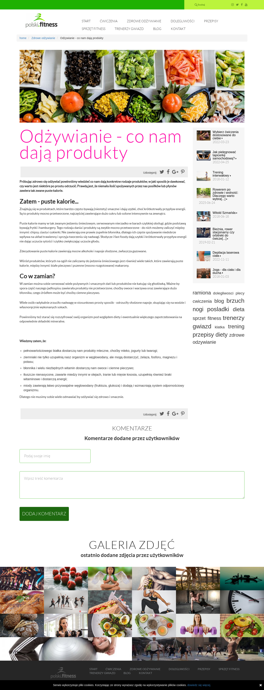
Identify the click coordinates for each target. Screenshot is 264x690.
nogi (198, 309)
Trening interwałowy (222, 174)
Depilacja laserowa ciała (226, 254)
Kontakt (178, 29)
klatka (220, 327)
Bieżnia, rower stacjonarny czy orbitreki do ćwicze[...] (223, 234)
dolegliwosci (223, 293)
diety (221, 334)
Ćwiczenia (108, 21)
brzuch (235, 300)
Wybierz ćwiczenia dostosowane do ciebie (226, 135)
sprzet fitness (207, 318)
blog (219, 301)
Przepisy (211, 21)
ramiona (202, 292)
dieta (238, 309)
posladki (218, 309)
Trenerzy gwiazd (129, 29)
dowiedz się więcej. (199, 685)
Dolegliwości (183, 21)
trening (236, 326)
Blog (157, 29)
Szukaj (201, 4)
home (23, 38)
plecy (240, 293)
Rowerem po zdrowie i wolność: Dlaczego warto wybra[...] (225, 194)
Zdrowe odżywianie (144, 21)
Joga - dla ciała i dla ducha (227, 271)
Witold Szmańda (225, 212)
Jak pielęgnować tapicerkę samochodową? (225, 155)
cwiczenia (202, 301)
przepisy (203, 334)
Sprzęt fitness (93, 29)
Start (86, 21)
